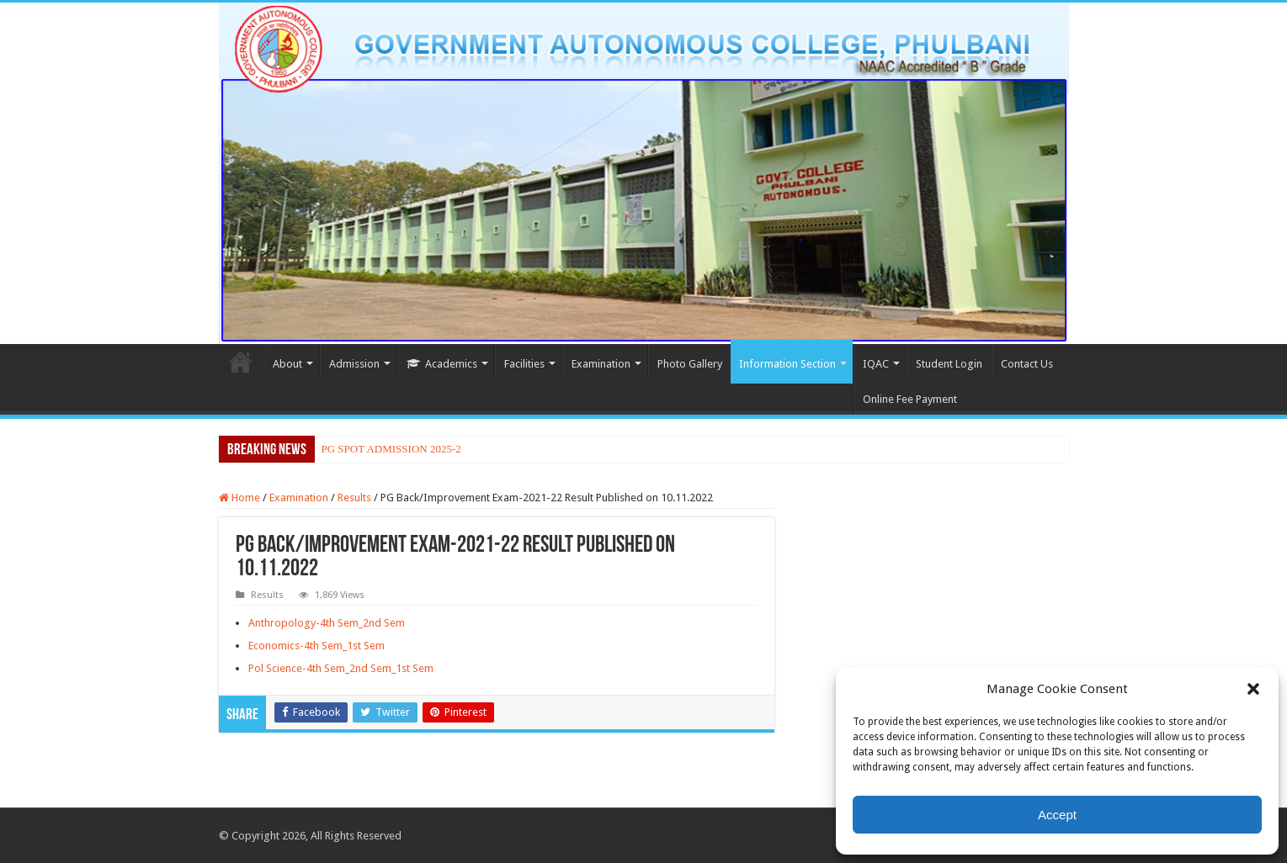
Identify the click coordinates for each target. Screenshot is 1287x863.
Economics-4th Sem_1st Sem (316, 645)
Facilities (524, 363)
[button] (1253, 688)
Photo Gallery (689, 363)
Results (354, 497)
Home (241, 361)
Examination (601, 363)
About (287, 363)
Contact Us (1027, 363)
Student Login (949, 363)
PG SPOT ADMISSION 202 (384, 448)
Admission (354, 363)
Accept (1057, 814)
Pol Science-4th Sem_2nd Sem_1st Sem (340, 668)
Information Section (787, 363)
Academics (442, 363)
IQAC (876, 363)
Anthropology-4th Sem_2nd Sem (326, 623)
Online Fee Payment (910, 399)
